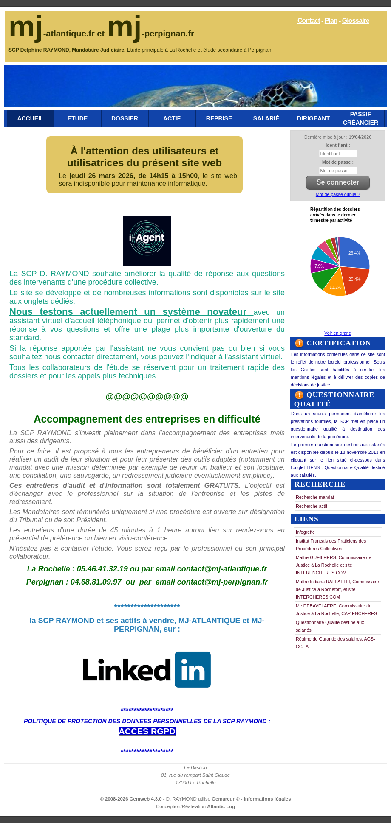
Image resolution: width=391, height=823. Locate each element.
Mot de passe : (338, 162)
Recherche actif (311, 506)
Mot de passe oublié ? (338, 194)
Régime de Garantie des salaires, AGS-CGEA (335, 642)
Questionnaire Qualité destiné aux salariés (330, 626)
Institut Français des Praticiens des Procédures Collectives (331, 544)
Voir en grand (337, 333)
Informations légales (267, 798)
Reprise (219, 118)
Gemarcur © (226, 798)
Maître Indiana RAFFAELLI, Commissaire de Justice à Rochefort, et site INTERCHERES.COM (337, 589)
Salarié (266, 118)
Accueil (30, 118)
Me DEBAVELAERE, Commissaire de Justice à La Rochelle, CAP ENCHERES (336, 609)
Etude (78, 118)
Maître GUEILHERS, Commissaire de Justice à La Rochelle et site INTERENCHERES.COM (333, 565)
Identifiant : (338, 145)
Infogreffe (305, 532)
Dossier (124, 118)
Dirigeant (313, 118)
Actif (172, 118)
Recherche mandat (315, 497)
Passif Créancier (360, 118)
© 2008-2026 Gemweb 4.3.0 (131, 798)
